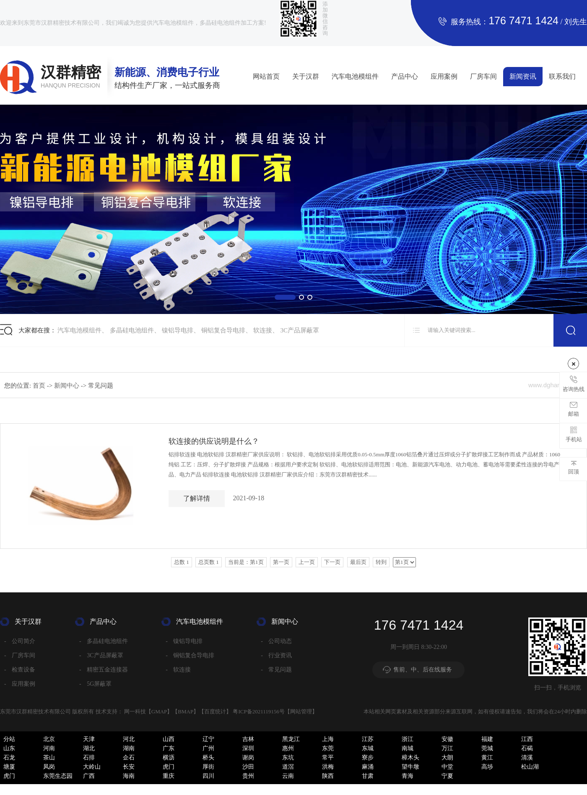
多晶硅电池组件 (132, 330)
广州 (208, 748)
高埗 (487, 767)
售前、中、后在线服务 (422, 669)
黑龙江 (291, 739)
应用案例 (444, 76)
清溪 (527, 757)
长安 (129, 767)
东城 (368, 748)
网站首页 (266, 76)
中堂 (447, 767)
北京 (49, 739)
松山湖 (530, 767)
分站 (9, 739)
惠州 (288, 748)
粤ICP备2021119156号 (258, 711)
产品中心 (404, 76)
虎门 (168, 767)
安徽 (447, 739)
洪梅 (328, 767)
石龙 (9, 757)
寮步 (368, 757)
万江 (447, 748)
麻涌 (368, 767)
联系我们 (562, 76)
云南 (288, 776)
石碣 (527, 748)
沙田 (248, 767)
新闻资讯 (522, 76)
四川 (208, 776)
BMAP (185, 711)
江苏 (368, 739)
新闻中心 (67, 385)
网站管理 (301, 711)
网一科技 (135, 711)
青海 (407, 776)
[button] (285, 297)
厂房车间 (483, 76)
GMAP (159, 711)
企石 (129, 757)
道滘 (288, 767)
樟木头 (410, 757)
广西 (89, 776)
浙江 (407, 739)
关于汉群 (305, 76)
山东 (9, 748)
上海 (328, 739)
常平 (328, 757)
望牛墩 (410, 767)
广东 (168, 748)
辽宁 (208, 739)
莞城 (487, 748)
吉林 (248, 739)
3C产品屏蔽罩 (300, 330)
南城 (407, 748)
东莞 (328, 748)
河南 (49, 748)
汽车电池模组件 (355, 76)
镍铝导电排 (177, 330)
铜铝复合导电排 (223, 330)
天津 (89, 739)
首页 (40, 385)
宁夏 (447, 776)
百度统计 (215, 711)
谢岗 (248, 757)
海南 (129, 776)
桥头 (208, 757)
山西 (168, 739)
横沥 (168, 757)
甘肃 (368, 776)
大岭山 (92, 767)
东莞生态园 (58, 776)
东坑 (288, 757)
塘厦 (9, 767)
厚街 (208, 767)
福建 (487, 739)
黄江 (487, 757)
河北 (129, 739)
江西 (527, 739)
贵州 (248, 776)
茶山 (49, 757)
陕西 (328, 776)
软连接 (262, 330)
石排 (89, 757)
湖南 (129, 748)
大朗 (447, 757)
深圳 (248, 748)
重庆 (168, 776)
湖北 (89, 748)
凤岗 (49, 767)
